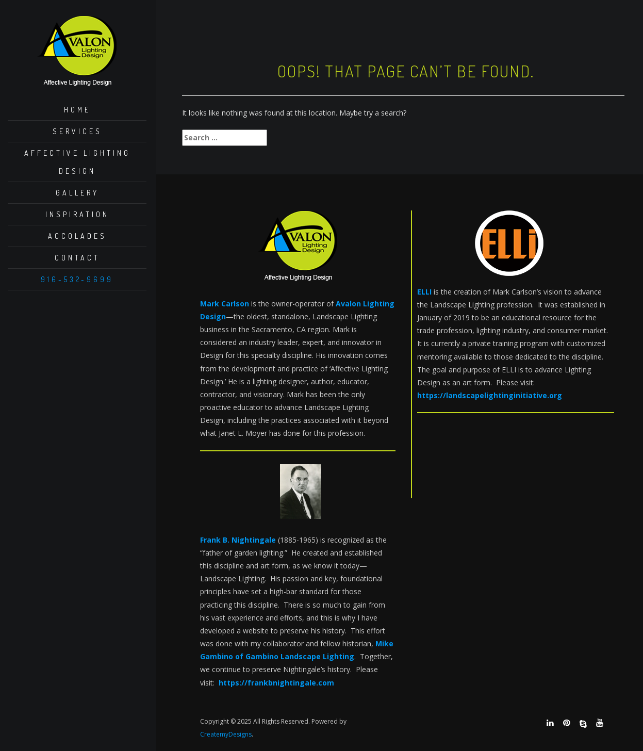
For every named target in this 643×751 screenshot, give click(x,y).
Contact (77, 257)
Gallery (77, 192)
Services (77, 131)
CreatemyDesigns (226, 734)
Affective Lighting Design (77, 162)
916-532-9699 (77, 279)
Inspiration (77, 214)
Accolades (77, 236)
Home (77, 109)
